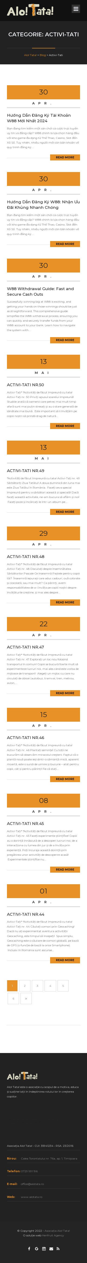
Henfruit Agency (53, 1235)
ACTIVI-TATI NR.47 (25, 647)
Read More (65, 157)
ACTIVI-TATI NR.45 (25, 823)
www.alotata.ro (31, 1197)
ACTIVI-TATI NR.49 (25, 470)
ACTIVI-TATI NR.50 (25, 384)
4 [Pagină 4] (50, 985)
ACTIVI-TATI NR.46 (25, 737)
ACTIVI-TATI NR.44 (25, 914)
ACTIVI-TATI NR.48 (25, 556)
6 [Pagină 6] (13, 998)
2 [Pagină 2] (25, 985)
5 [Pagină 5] (63, 985)
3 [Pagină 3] (37, 985)
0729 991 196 (29, 1171)
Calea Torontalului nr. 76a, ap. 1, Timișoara (49, 1158)
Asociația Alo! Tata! (57, 1230)
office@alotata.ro (32, 1184)
